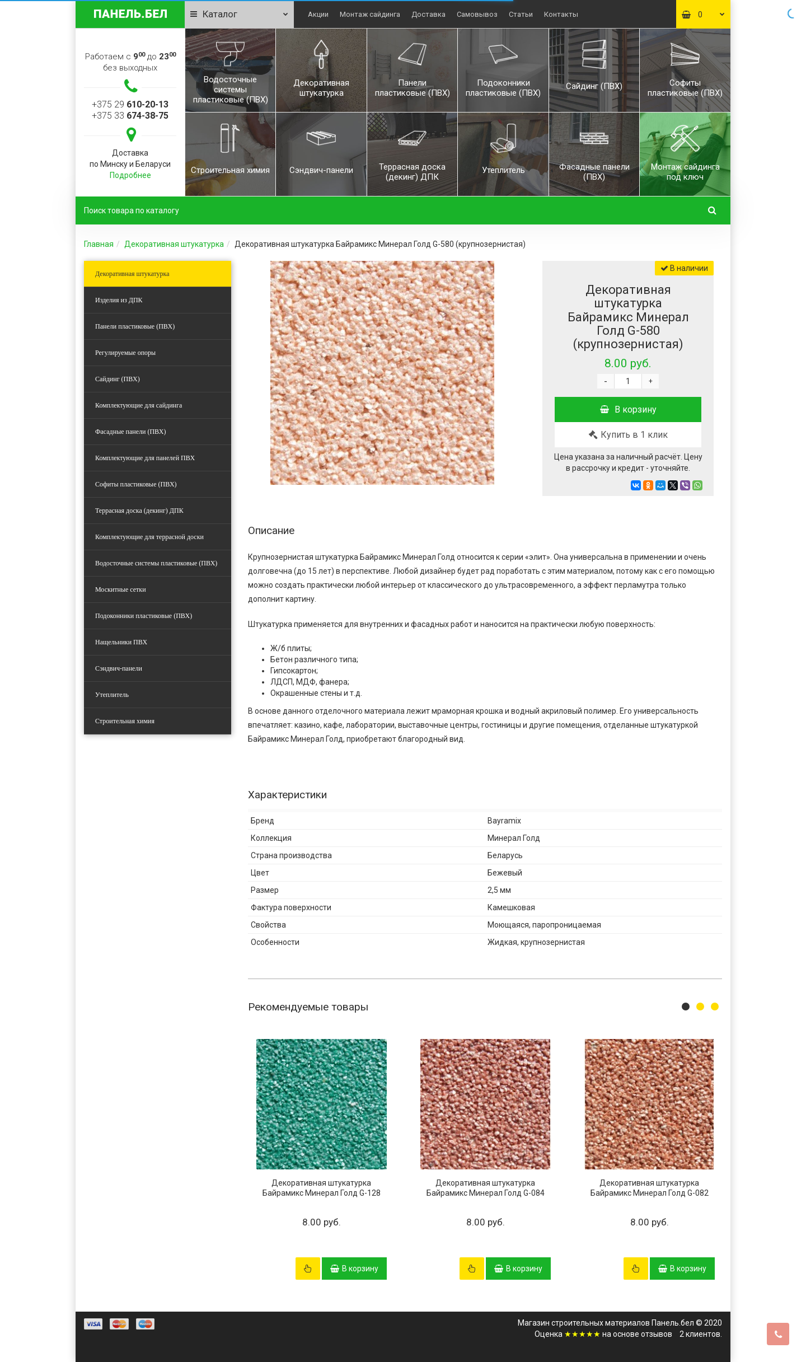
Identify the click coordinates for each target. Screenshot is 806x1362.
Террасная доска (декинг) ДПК (139, 510)
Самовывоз (477, 14)
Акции (318, 14)
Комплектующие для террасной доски (149, 537)
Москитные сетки (120, 589)
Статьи (521, 14)
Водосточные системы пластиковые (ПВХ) (156, 563)
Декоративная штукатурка (174, 244)
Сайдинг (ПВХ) (117, 379)
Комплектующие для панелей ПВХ (145, 458)
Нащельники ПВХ (121, 642)
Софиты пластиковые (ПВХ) (136, 484)
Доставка (428, 14)
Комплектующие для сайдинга (138, 405)
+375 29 (130, 104)
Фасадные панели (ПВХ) (130, 432)
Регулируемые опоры (125, 353)
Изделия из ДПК (119, 300)
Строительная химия (124, 721)
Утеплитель (112, 695)
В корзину (628, 409)
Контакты (561, 14)
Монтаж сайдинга (370, 14)
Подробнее (130, 175)
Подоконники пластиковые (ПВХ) (143, 616)
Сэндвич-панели (118, 668)
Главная (99, 244)
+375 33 (130, 115)
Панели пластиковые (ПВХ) (135, 326)
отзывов (656, 1334)
